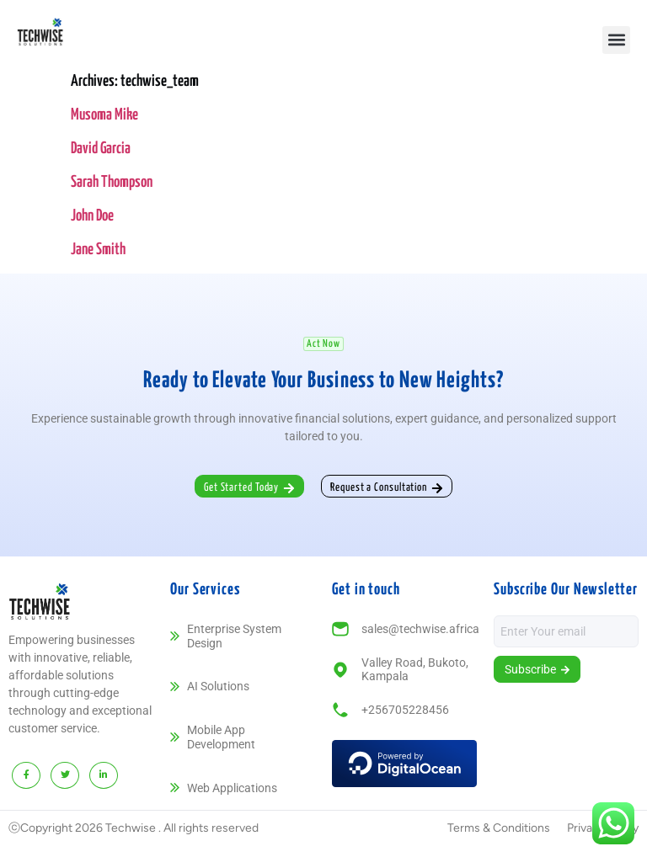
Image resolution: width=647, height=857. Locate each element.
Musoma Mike (104, 115)
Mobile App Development (221, 737)
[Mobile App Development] (174, 737)
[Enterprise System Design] (174, 636)
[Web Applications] (174, 787)
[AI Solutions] (174, 686)
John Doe (92, 216)
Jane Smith (98, 250)
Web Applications (232, 788)
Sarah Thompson (111, 182)
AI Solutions (218, 686)
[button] (616, 40)
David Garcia (101, 149)
